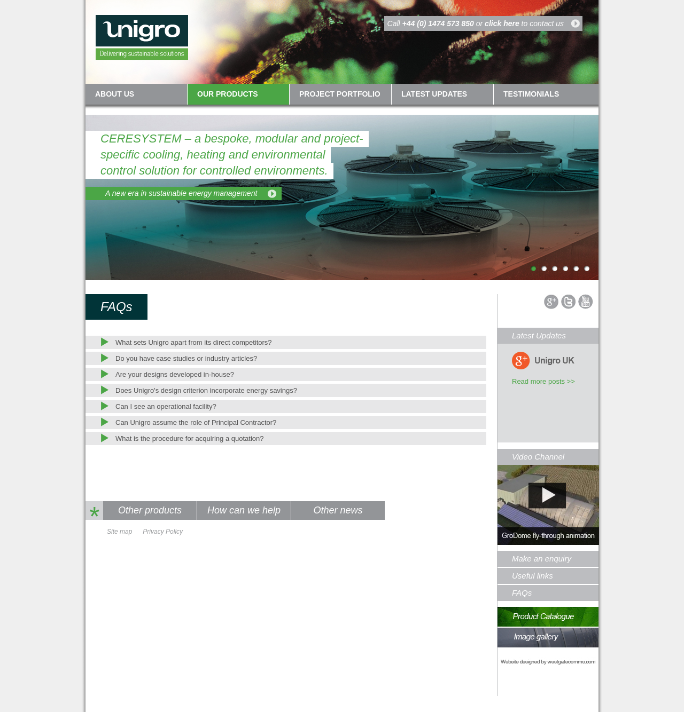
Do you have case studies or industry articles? (186, 358)
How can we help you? (244, 512)
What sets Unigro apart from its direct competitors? (193, 342)
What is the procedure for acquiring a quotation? (189, 438)
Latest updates (434, 94)
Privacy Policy (163, 531)
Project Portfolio (339, 94)
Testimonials (531, 94)
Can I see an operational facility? (165, 406)
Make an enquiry (541, 558)
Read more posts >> (543, 381)
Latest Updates (539, 335)
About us (114, 94)
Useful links (532, 575)
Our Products (227, 94)
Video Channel (538, 456)
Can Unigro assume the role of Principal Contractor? (195, 422)
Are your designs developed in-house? (174, 374)
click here (502, 23)
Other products (150, 510)
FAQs (522, 592)
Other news (337, 510)
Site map (119, 531)
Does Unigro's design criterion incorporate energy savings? (206, 390)
